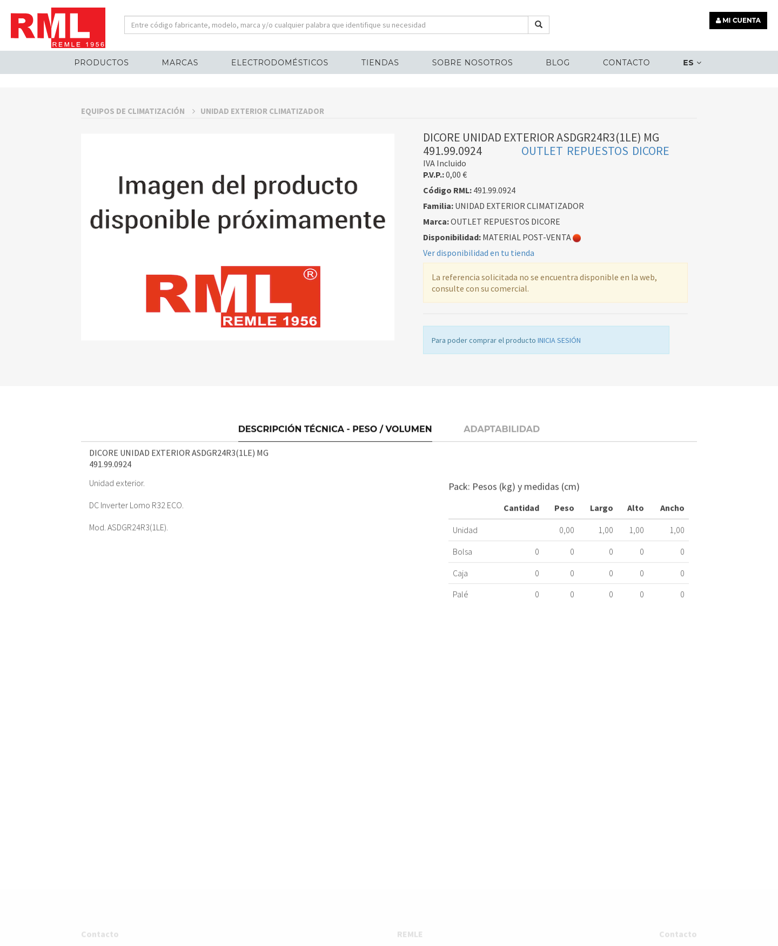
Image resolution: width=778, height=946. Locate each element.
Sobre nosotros (472, 62)
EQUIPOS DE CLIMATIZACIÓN (138, 188)
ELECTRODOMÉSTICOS (279, 62)
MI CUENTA (738, 20)
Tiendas (380, 62)
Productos (101, 62)
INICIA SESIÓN (559, 417)
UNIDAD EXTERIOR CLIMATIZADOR (262, 188)
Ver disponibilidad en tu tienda (478, 329)
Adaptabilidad (502, 501)
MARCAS (180, 62)
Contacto (626, 62)
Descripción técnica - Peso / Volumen (335, 501)
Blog (558, 62)
